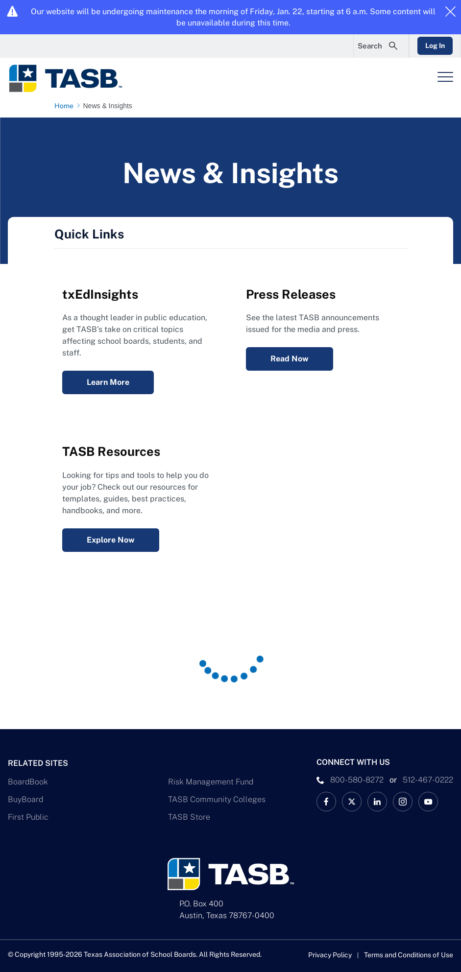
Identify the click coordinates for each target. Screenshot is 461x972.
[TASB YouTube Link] (428, 801)
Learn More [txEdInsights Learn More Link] (108, 382)
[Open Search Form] (381, 46)
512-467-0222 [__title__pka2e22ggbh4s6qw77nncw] (428, 779)
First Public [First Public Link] (28, 817)
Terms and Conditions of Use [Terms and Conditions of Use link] (408, 955)
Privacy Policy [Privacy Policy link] (330, 955)
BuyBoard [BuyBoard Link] (25, 799)
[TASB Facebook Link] (326, 801)
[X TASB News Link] (352, 801)
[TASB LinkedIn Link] (377, 801)
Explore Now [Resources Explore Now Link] (111, 540)
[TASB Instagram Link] (402, 801)
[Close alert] (450, 12)
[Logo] (71, 78)
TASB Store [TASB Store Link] (189, 817)
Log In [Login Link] (435, 45)
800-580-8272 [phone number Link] (357, 779)
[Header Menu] (445, 77)
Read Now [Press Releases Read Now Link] (289, 358)
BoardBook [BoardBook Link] (28, 781)
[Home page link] (65, 106)
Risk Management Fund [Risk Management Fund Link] (210, 781)
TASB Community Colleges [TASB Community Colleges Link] (217, 799)
